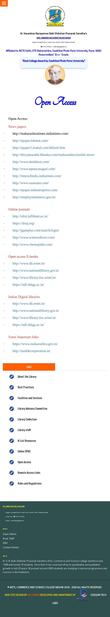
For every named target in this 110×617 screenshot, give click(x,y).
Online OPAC (24, 451)
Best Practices (26, 387)
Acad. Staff (8, 538)
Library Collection (27, 419)
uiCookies (33, 595)
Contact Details (11, 547)
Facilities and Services (30, 398)
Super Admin (9, 534)
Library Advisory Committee (32, 408)
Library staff (24, 430)
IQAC (5, 543)
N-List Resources (27, 440)
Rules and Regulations (30, 483)
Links (29, 367)
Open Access (24, 462)
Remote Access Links (29, 472)
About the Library (27, 376)
